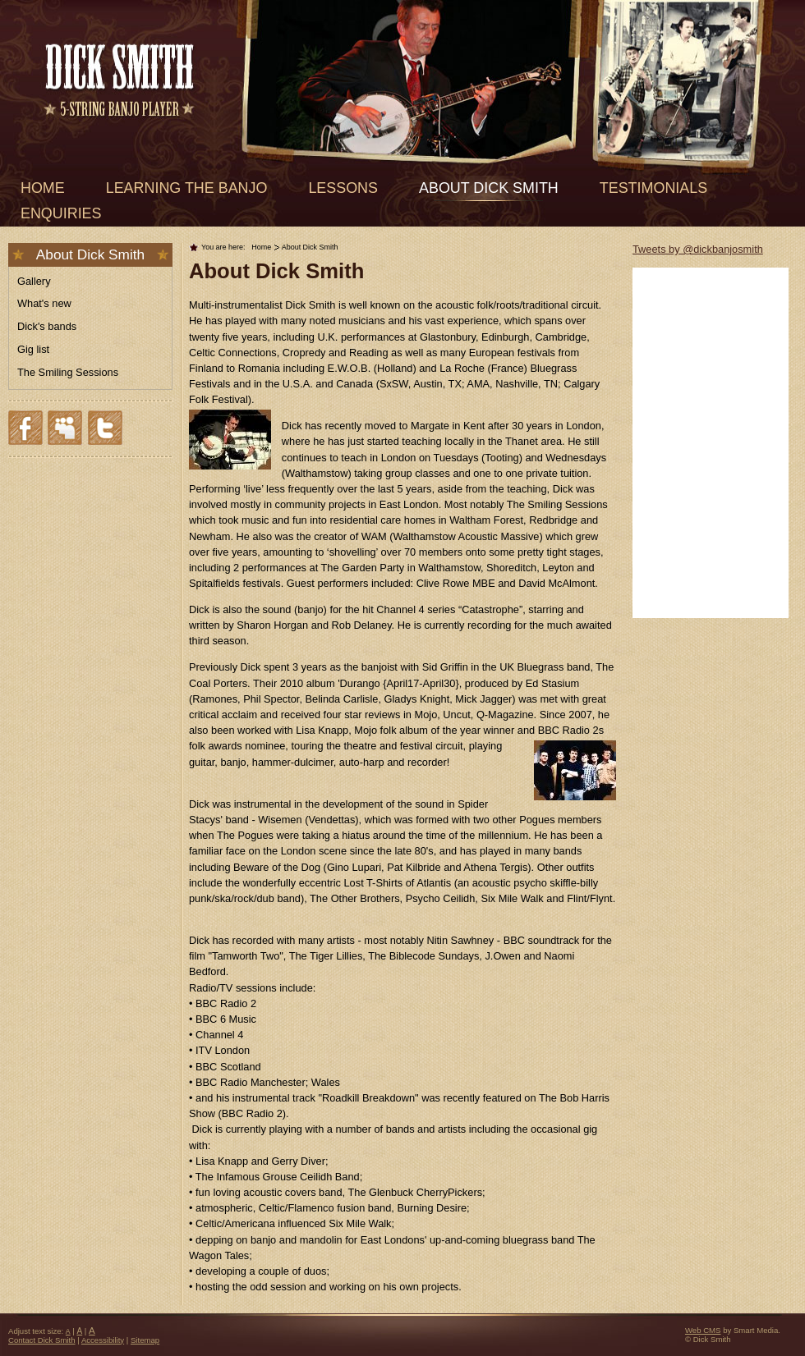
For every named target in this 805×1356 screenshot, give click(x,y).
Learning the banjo (187, 188)
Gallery (34, 281)
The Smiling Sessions (67, 372)
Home (43, 188)
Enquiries (61, 213)
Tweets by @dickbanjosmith (697, 249)
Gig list (33, 349)
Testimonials (653, 188)
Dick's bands (46, 326)
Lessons (343, 188)
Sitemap (145, 1340)
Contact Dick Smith (42, 1340)
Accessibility (102, 1340)
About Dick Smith (489, 188)
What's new (44, 303)
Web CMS (703, 1330)
